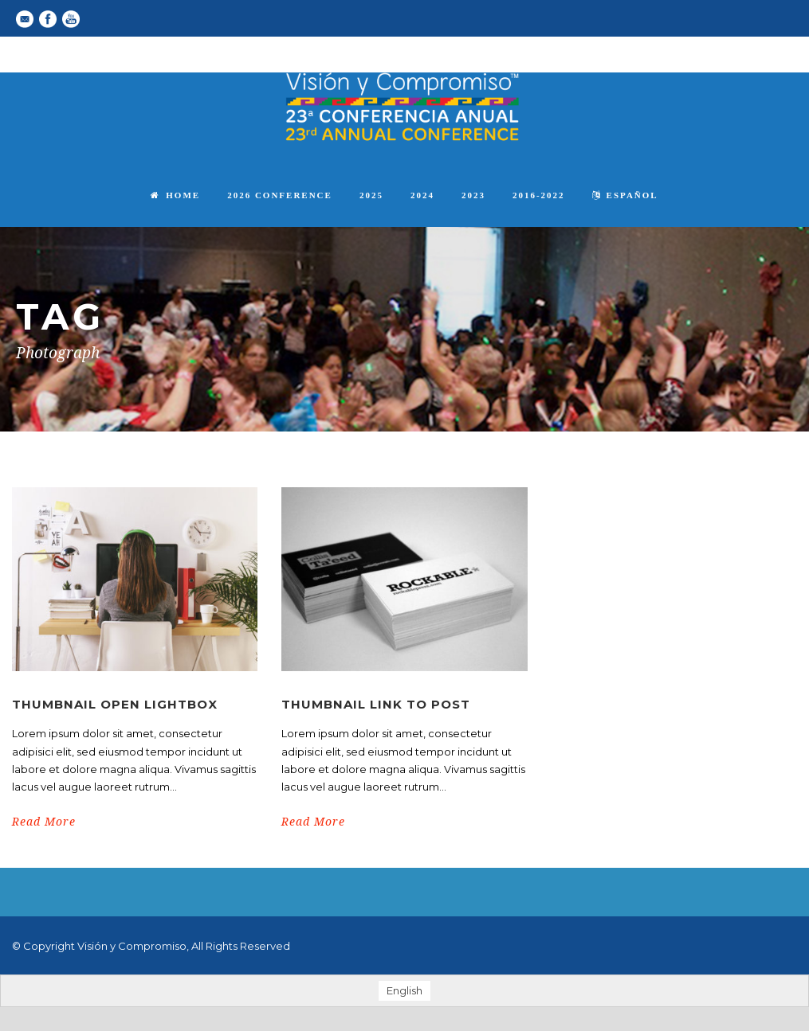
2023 (473, 195)
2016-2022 (538, 195)
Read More (44, 821)
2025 (371, 195)
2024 (422, 195)
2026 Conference (279, 195)
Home (175, 195)
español (625, 195)
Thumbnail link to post (375, 704)
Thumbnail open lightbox (115, 704)
